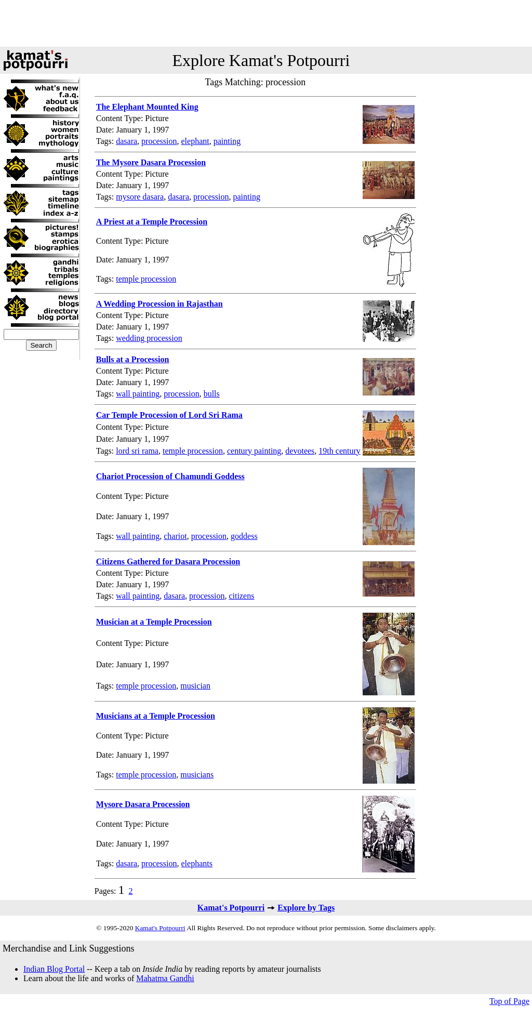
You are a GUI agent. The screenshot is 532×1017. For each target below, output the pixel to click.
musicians (197, 774)
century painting (254, 450)
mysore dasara (140, 196)
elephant (195, 141)
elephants (196, 863)
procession (159, 141)
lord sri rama (137, 450)
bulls (212, 393)
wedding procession (149, 338)
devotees (299, 450)
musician (195, 685)
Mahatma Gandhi (165, 978)
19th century (339, 450)
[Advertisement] (266, 23)
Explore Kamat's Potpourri (261, 60)
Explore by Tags (306, 907)
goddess (244, 536)
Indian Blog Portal (54, 969)
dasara (126, 141)
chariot (175, 536)
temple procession (146, 278)
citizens (242, 595)
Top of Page (509, 1001)
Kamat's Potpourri (230, 907)
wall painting (137, 393)
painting (227, 141)
